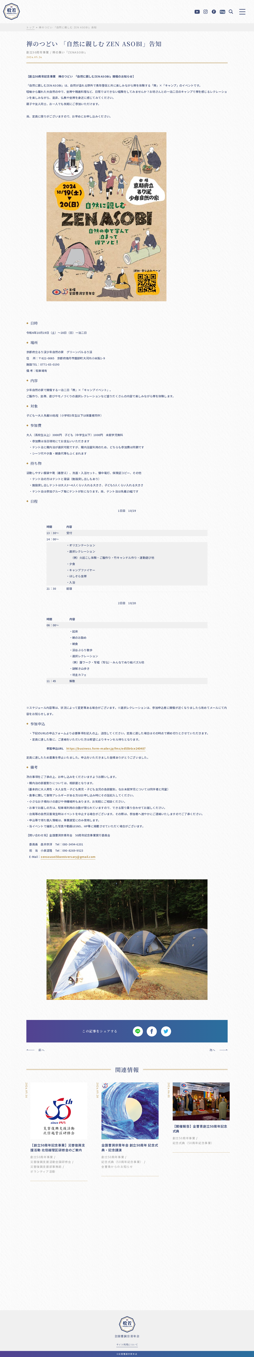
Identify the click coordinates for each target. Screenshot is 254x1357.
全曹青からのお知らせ (117, 1167)
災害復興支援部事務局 (46, 1167)
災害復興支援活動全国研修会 (50, 1162)
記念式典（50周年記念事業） (122, 1162)
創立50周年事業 (37, 52)
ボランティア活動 (42, 1171)
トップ (30, 27)
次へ (212, 1050)
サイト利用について (127, 1344)
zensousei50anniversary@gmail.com (68, 857)
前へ (41, 1050)
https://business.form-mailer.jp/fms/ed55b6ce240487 (106, 748)
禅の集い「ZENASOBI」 (70, 52)
